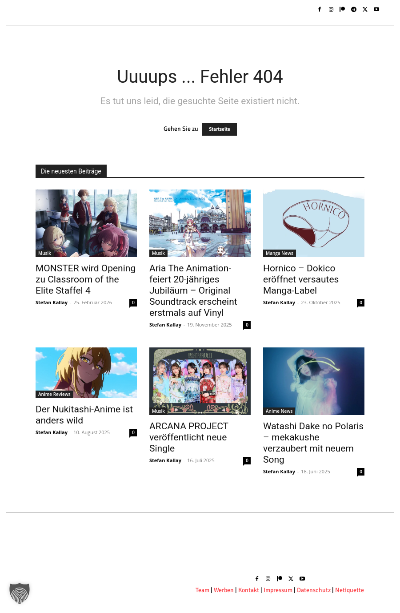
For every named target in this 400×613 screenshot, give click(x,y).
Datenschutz (314, 590)
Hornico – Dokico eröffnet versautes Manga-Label (301, 279)
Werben (224, 590)
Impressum (278, 590)
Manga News (279, 253)
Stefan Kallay (52, 302)
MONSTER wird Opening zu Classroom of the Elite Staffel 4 (86, 279)
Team (202, 590)
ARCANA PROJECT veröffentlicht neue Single (188, 437)
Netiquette (349, 590)
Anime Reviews (54, 394)
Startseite (219, 129)
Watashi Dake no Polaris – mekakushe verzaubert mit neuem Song (313, 443)
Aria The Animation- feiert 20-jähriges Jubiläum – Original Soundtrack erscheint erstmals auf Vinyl (193, 290)
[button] (19, 593)
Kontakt (249, 590)
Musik (44, 253)
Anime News (279, 411)
